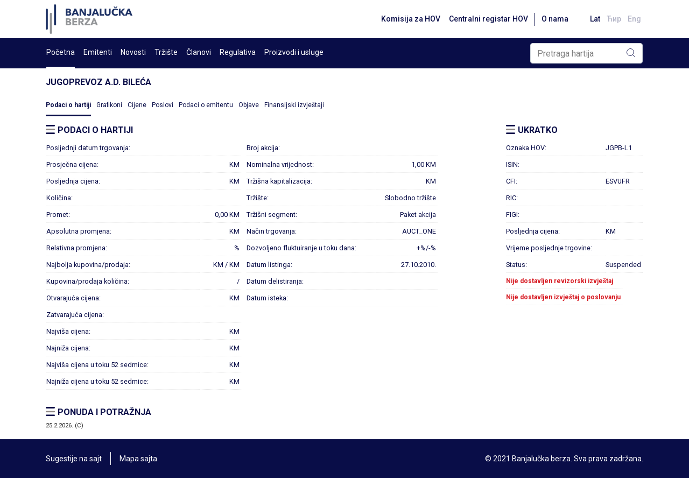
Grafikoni (109, 105)
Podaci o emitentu (206, 105)
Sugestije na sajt (74, 458)
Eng (634, 19)
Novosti (133, 52)
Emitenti (97, 52)
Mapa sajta (138, 458)
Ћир (614, 19)
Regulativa (238, 52)
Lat (595, 19)
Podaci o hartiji (68, 105)
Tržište (166, 52)
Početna (60, 52)
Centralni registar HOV (488, 19)
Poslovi (162, 105)
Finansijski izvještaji (294, 105)
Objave (248, 105)
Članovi (198, 52)
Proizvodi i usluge (294, 52)
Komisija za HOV (410, 19)
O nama (555, 19)
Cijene (137, 105)
